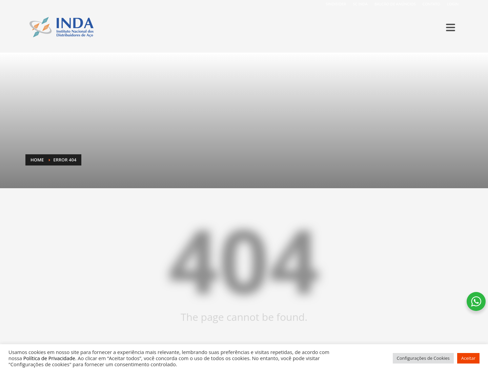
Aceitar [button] (468, 358)
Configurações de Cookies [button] (423, 358)
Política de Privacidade (49, 358)
